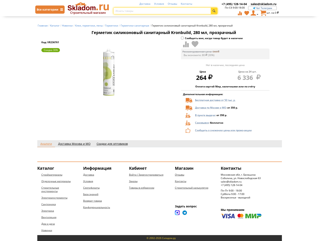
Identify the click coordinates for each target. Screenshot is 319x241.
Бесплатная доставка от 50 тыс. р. (215, 100)
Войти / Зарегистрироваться (146, 174)
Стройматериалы (51, 174)
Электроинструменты (54, 197)
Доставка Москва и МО (74, 144)
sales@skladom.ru (263, 4)
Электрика (47, 210)
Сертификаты (91, 187)
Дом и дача (48, 224)
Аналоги (46, 144)
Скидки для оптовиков (112, 144)
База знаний (90, 194)
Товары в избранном (141, 187)
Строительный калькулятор (191, 187)
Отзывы (172, 4)
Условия (159, 4)
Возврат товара (92, 200)
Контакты (186, 4)
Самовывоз (202, 122)
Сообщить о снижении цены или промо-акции (223, 130)
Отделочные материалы (56, 181)
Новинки (46, 230)
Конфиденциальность (96, 207)
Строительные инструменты (50, 189)
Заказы (133, 181)
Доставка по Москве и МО (210, 107)
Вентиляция (48, 217)
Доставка (144, 4)
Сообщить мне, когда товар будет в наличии (212, 38)
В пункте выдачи (205, 115)
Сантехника (48, 204)
